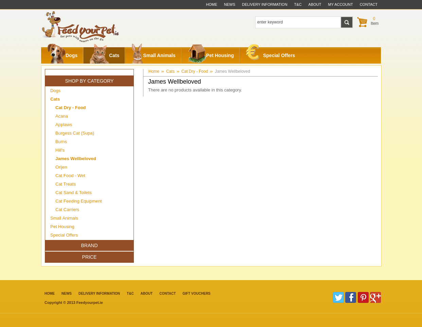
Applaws (63, 124)
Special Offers (270, 54)
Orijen (61, 167)
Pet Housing (211, 55)
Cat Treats (65, 184)
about (315, 4)
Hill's (60, 150)
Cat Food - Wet (70, 175)
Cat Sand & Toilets (73, 192)
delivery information (264, 4)
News (229, 4)
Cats (104, 55)
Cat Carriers (67, 209)
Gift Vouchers (196, 293)
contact (368, 4)
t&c (298, 4)
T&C (130, 293)
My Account (340, 4)
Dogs (62, 55)
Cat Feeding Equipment (78, 201)
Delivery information (99, 293)
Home (211, 4)
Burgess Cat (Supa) (74, 133)
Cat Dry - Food (194, 71)
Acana (61, 116)
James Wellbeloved (232, 71)
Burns (61, 141)
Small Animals (153, 55)
